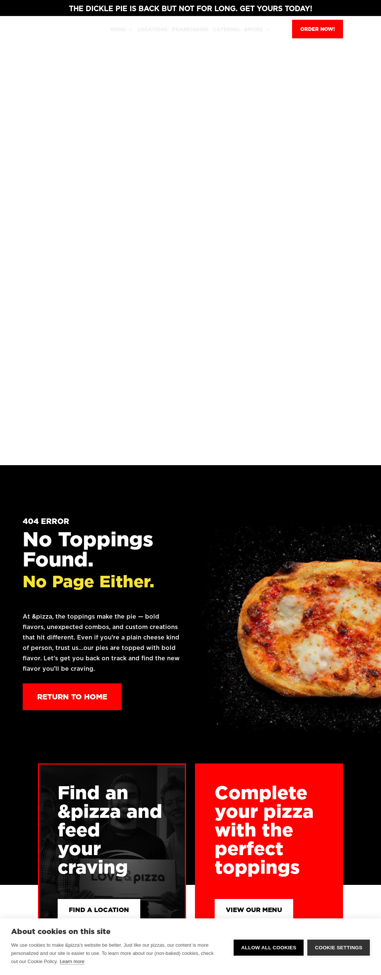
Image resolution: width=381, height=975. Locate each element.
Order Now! (317, 29)
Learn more (72, 961)
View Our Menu (258, 461)
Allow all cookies (268, 947)
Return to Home (72, 247)
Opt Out (315, 785)
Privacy (314, 763)
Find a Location (104, 461)
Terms (313, 774)
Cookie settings (338, 947)
